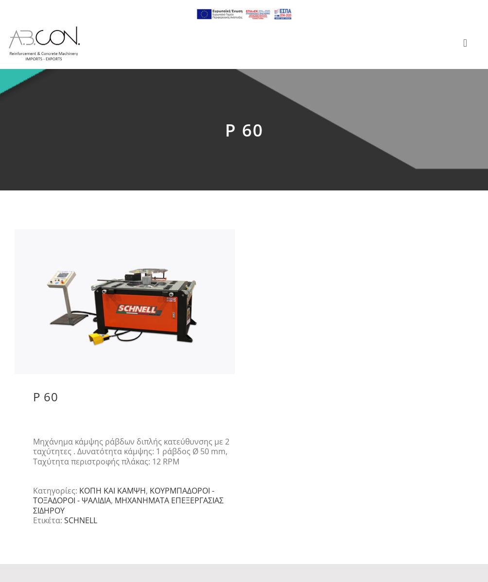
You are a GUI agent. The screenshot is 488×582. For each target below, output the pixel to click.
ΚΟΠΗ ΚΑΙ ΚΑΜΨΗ (112, 490)
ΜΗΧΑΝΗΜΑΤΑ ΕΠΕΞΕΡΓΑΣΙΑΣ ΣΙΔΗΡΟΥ (128, 505)
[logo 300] (44, 29)
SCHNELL (80, 520)
